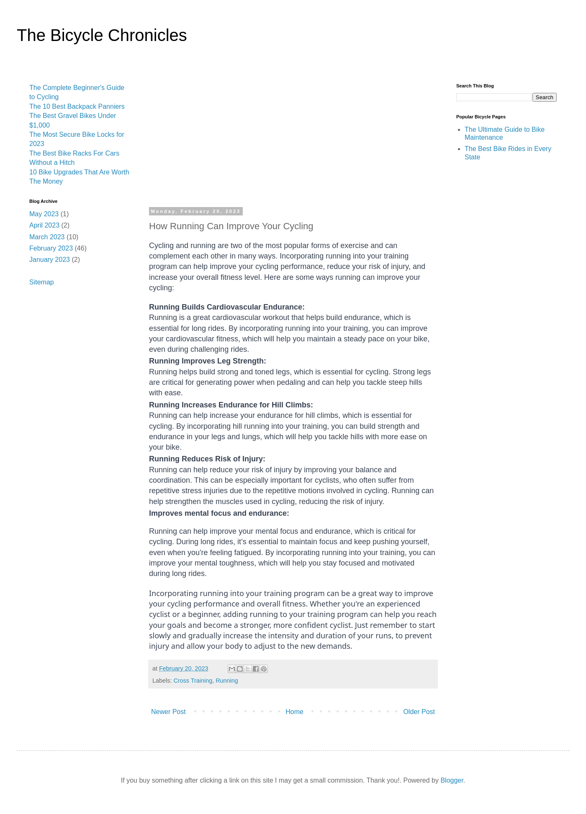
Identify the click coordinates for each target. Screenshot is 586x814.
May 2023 (44, 214)
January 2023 (49, 259)
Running (227, 680)
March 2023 (47, 237)
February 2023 (51, 248)
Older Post (419, 711)
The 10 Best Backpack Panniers (77, 106)
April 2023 (44, 225)
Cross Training (192, 680)
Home (294, 711)
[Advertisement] (293, 146)
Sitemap (41, 282)
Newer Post (168, 711)
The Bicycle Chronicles (102, 35)
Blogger (451, 780)
